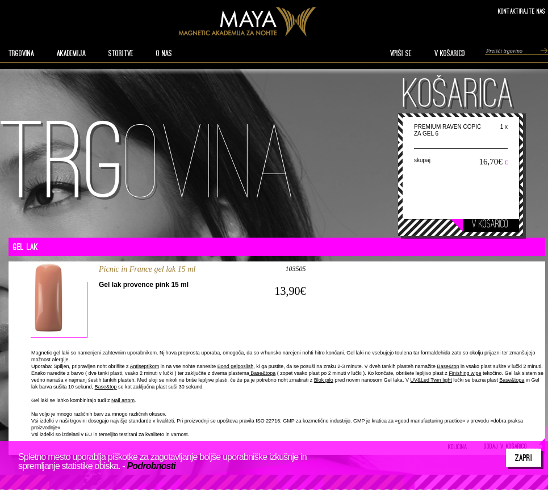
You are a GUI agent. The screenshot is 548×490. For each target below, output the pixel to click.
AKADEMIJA (71, 53)
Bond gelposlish (235, 366)
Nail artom (123, 400)
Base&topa (262, 373)
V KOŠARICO (449, 53)
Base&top (448, 366)
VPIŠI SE (401, 53)
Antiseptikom (145, 366)
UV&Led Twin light (430, 380)
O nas (164, 53)
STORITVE (120, 53)
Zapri (523, 457)
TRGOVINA (21, 53)
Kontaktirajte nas (521, 11)
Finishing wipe (465, 373)
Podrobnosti (151, 466)
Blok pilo (323, 380)
